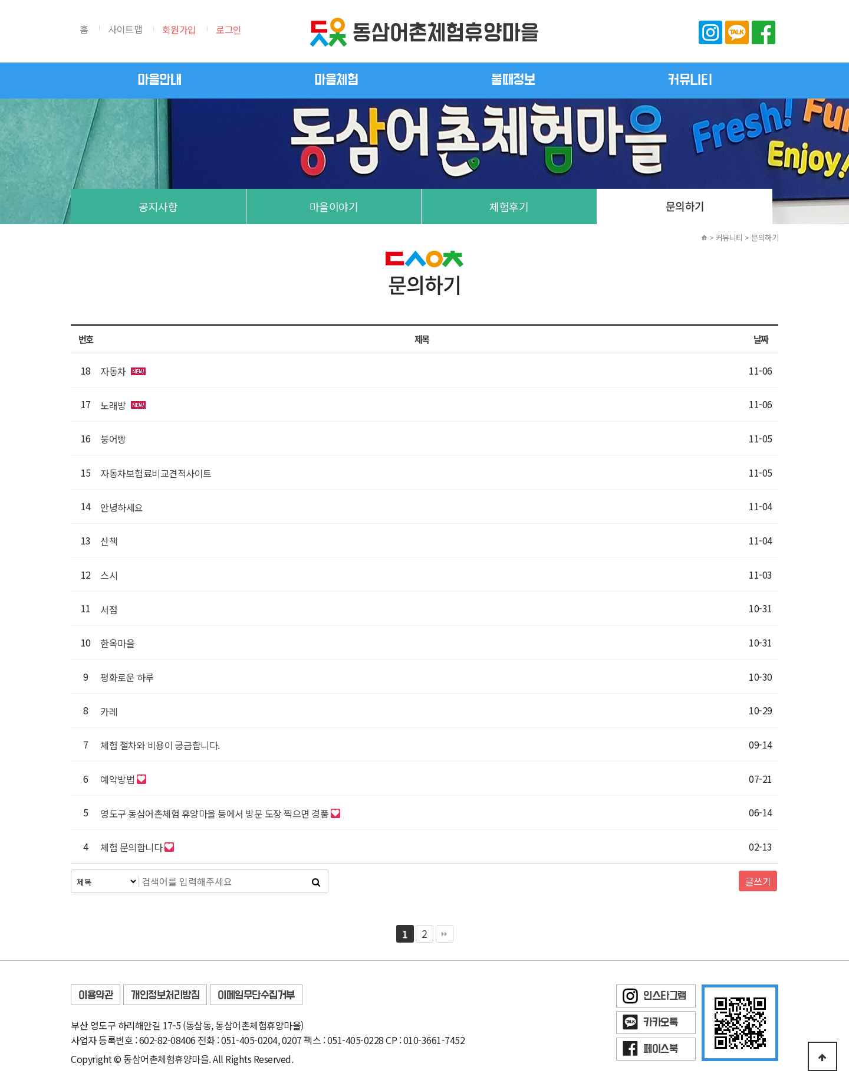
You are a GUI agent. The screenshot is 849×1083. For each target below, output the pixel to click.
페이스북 (763, 32)
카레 (108, 711)
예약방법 (117, 779)
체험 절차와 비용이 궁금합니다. (160, 745)
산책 (108, 541)
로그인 (229, 29)
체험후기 (508, 206)
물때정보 (513, 80)
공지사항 (158, 206)
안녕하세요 (121, 507)
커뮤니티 (690, 80)
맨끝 (444, 934)
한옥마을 (117, 643)
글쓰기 (758, 881)
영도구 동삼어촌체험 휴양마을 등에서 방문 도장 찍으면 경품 (214, 813)
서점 (108, 609)
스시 (108, 575)
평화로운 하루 (127, 677)
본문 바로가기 (0, 0)
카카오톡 (737, 32)
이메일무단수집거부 (256, 995)
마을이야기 (334, 206)
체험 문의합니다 (131, 847)
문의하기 (685, 206)
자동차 (113, 371)
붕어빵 (113, 439)
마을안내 (159, 80)
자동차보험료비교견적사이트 (156, 473)
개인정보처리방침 (165, 995)
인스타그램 (710, 32)
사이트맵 (125, 29)
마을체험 (336, 80)
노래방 (113, 405)
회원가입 (179, 29)
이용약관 (95, 995)
